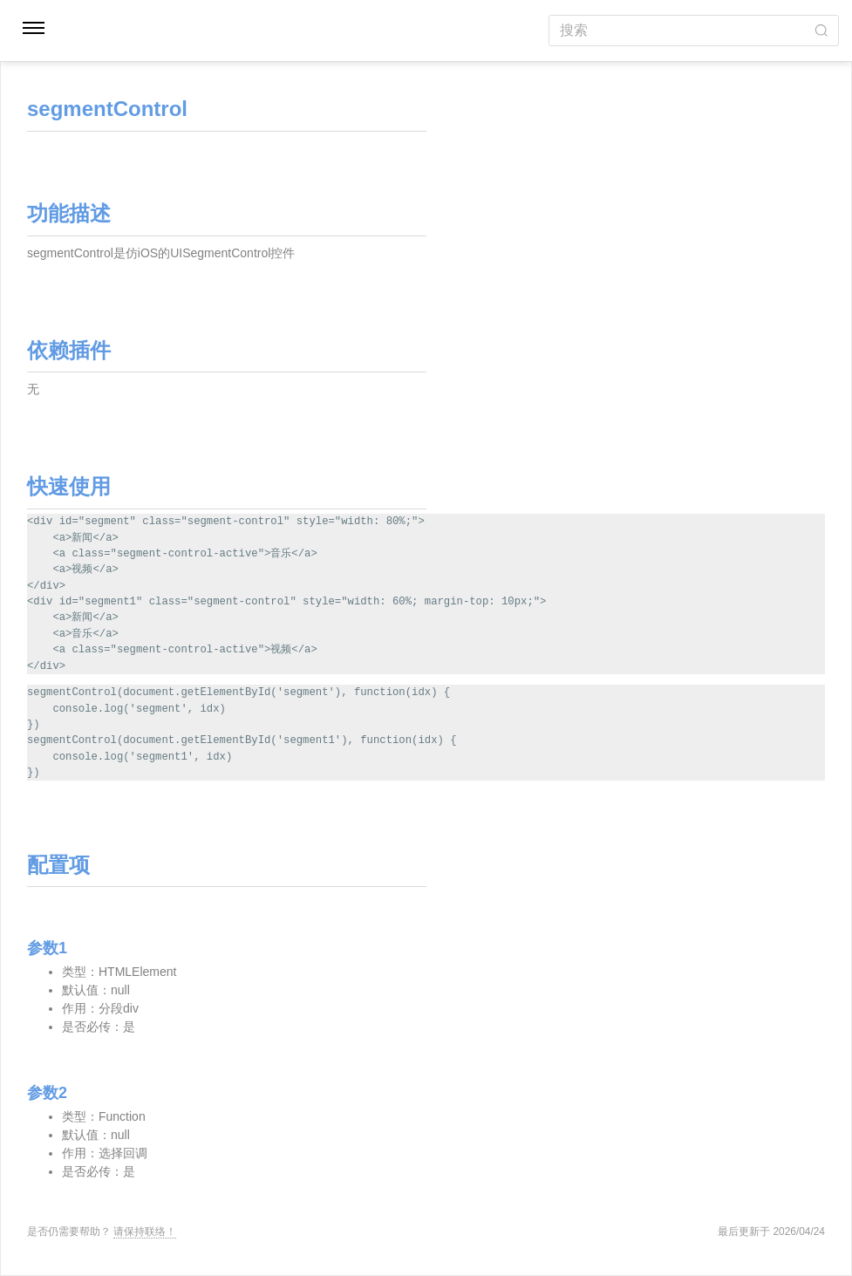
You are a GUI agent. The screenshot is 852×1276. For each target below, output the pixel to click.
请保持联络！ (144, 1231)
